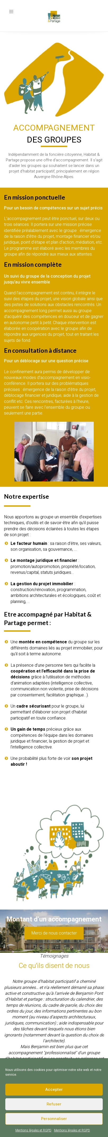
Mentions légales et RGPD (33, 1130)
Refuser (54, 1104)
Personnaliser (54, 1119)
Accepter (54, 1089)
